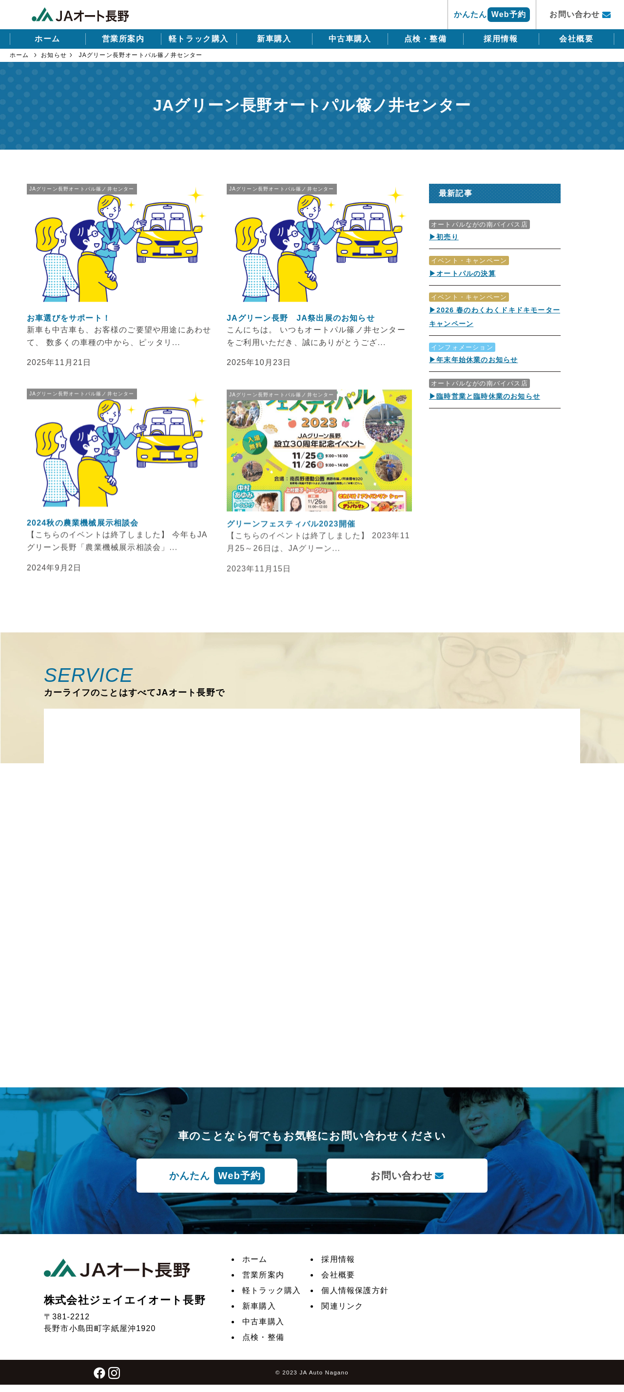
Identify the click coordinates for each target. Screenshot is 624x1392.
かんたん (492, 14)
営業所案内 (123, 39)
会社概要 (576, 39)
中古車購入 (350, 39)
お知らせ (54, 55)
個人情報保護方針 (355, 1290)
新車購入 (274, 39)
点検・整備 (425, 39)
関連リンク (342, 1306)
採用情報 (501, 39)
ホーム (47, 39)
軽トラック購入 (199, 39)
